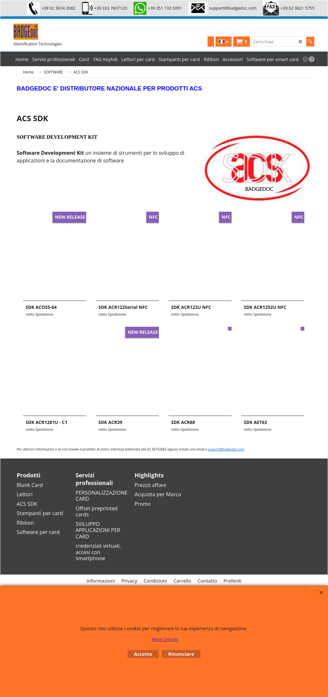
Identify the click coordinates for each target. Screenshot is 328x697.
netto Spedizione (39, 314)
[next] (312, 59)
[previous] (305, 59)
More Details (165, 639)
